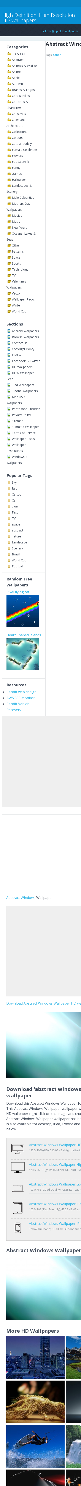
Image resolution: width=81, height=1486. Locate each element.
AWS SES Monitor (20, 698)
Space (16, 257)
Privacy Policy (21, 415)
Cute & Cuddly (22, 144)
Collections (19, 132)
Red (14, 488)
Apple (16, 78)
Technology (20, 269)
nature (16, 536)
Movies (17, 215)
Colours (17, 138)
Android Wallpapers (25, 331)
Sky (14, 482)
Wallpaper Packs (23, 299)
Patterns (18, 251)
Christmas (19, 114)
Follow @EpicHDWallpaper (59, 31)
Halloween (19, 180)
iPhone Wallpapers (25, 391)
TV (14, 275)
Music (16, 221)
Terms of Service (24, 433)
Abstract (18, 60)
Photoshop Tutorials (26, 409)
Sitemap (17, 421)
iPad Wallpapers (23, 385)
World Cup (19, 311)
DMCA (16, 355)
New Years (19, 227)
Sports (16, 263)
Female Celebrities (25, 150)
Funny (16, 168)
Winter (16, 305)
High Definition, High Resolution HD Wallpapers (38, 17)
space (16, 524)
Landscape (19, 542)
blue (15, 506)
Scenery (17, 548)
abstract (17, 530)
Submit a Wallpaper (25, 427)
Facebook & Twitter (26, 361)
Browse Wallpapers (25, 337)
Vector (16, 293)
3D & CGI (18, 54)
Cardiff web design (21, 692)
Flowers (17, 156)
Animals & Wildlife (24, 66)
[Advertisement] (40, 761)
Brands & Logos (23, 90)
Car (14, 500)
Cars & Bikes (21, 96)
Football (17, 566)
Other (16, 245)
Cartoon (17, 494)
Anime (16, 72)
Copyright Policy (23, 349)
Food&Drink (20, 162)
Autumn (17, 84)
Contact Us (19, 343)
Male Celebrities (23, 197)
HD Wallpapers (22, 367)
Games (17, 174)
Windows (28, 897)
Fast (15, 512)
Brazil (16, 554)
